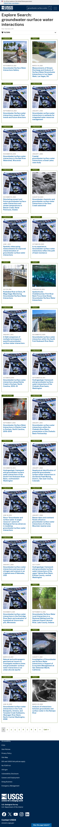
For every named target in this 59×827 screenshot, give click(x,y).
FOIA (3, 745)
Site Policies (6, 749)
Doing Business (7, 782)
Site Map (5, 757)
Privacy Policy (7, 753)
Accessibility (6, 741)
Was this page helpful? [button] (41, 825)
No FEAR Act (6, 765)
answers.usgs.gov (8, 823)
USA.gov (5, 770)
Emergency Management (10, 786)
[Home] (7, 10)
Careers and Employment (11, 778)
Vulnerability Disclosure (10, 774)
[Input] (39, 8)
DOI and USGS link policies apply (13, 761)
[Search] (50, 8)
